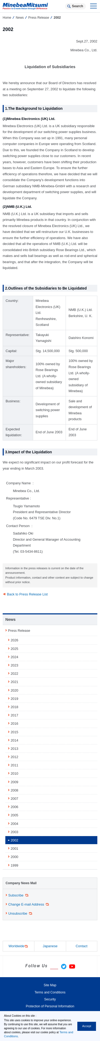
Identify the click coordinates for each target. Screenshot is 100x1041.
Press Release (38, 18)
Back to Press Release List (27, 594)
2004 (14, 824)
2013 (14, 749)
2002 (14, 840)
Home (7, 18)
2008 (14, 790)
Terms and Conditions (49, 992)
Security (50, 999)
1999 (14, 865)
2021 (14, 682)
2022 (14, 674)
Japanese (50, 946)
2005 (14, 815)
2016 (14, 724)
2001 (14, 849)
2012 (14, 757)
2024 (14, 657)
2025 (14, 649)
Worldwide (19, 946)
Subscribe (18, 895)
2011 (14, 765)
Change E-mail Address (29, 904)
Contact (81, 946)
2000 (14, 857)
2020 (14, 690)
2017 (14, 715)
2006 (14, 807)
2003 (14, 832)
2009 (14, 782)
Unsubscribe (20, 913)
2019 (14, 699)
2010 (14, 773)
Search (77, 6)
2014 (14, 740)
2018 (14, 707)
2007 (14, 799)
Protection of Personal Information (50, 1006)
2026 (14, 640)
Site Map (50, 985)
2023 (14, 665)
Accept (86, 1026)
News (20, 18)
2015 (14, 732)
